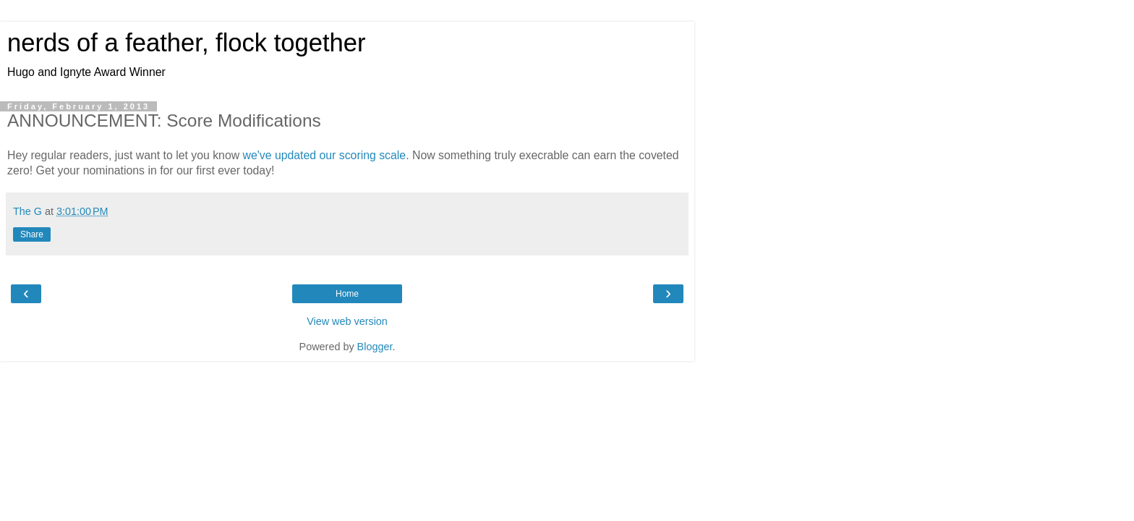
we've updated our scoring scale (324, 155)
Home (347, 294)
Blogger (375, 346)
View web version (347, 321)
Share (31, 234)
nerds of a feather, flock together (186, 42)
